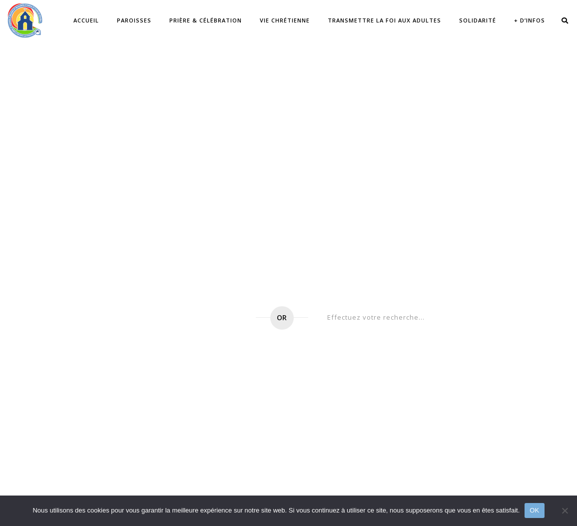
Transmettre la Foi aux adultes (384, 20)
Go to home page (189, 318)
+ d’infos (529, 20)
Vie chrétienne (285, 20)
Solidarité (477, 20)
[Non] (565, 511)
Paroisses (134, 20)
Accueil (86, 20)
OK (534, 510)
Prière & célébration (205, 20)
